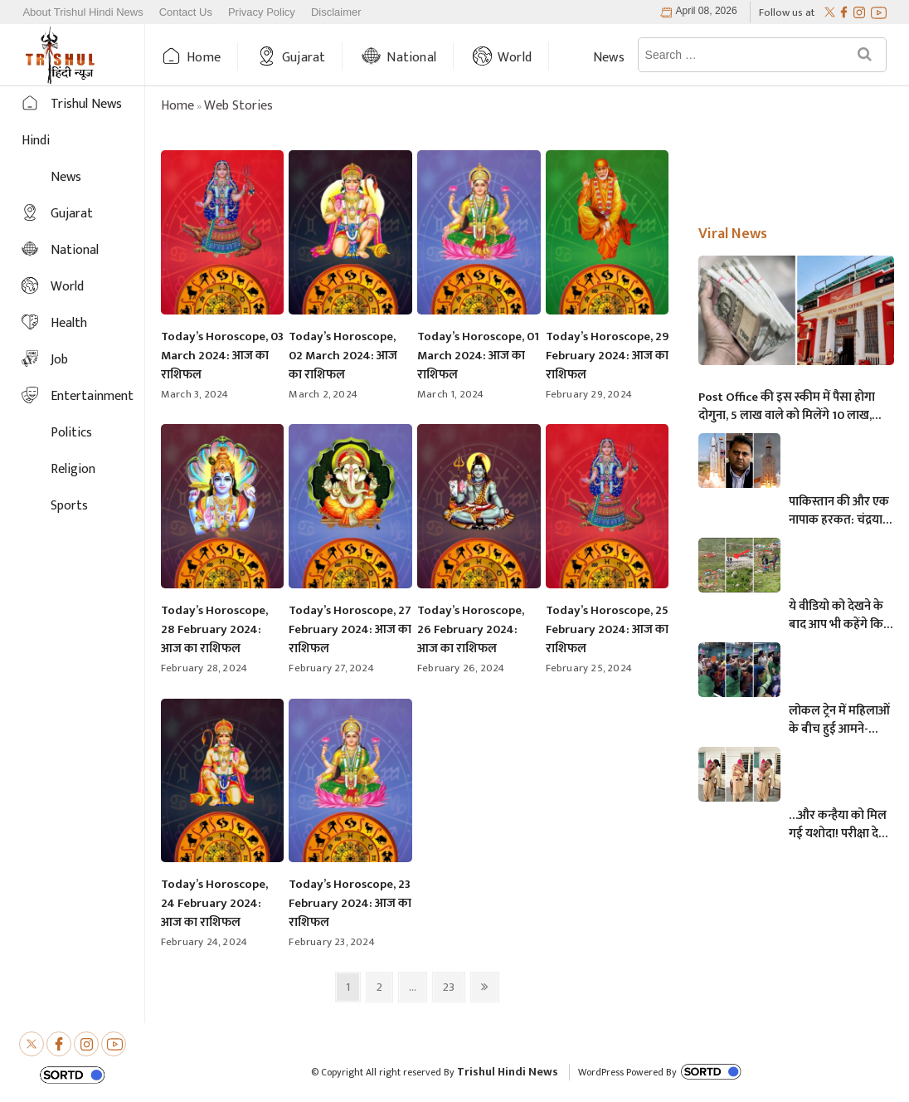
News (609, 57)
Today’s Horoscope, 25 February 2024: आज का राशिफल (607, 629)
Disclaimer (336, 12)
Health (69, 323)
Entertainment (92, 396)
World (515, 57)
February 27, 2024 (331, 668)
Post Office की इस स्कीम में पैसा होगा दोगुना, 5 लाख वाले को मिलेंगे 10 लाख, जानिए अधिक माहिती (786, 406)
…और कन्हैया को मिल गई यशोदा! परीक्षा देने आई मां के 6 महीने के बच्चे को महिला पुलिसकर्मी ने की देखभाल (838, 825)
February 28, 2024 (204, 668)
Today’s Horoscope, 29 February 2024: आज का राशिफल (607, 355)
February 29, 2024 (589, 394)
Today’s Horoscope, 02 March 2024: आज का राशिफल (343, 355)
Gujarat (303, 57)
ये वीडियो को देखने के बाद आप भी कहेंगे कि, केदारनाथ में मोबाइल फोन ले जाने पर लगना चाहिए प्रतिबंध (837, 615)
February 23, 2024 (331, 942)
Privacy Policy (261, 12)
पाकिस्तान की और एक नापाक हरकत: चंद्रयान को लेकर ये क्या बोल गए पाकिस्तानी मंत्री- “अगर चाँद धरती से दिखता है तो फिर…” (839, 511)
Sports (69, 506)
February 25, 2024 (589, 668)
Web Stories (238, 106)
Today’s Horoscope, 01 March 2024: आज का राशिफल (478, 355)
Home (204, 57)
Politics (71, 433)
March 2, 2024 (323, 394)
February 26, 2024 (460, 668)
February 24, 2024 (204, 942)
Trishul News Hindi (72, 122)
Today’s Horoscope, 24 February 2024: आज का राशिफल (214, 903)
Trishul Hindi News (507, 1071)
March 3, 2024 (195, 394)
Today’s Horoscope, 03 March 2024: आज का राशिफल (222, 355)
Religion (73, 469)
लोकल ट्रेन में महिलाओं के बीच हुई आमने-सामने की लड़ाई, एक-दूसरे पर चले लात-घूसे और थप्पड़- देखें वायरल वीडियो (840, 720)
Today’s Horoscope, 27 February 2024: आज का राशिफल (350, 629)
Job (59, 360)
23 (453, 986)
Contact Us (185, 12)
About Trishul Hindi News (82, 12)
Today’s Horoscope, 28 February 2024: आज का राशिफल (214, 629)
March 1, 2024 (450, 394)
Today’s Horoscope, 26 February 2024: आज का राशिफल (470, 629)
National (411, 57)
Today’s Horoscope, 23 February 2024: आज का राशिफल (350, 903)
